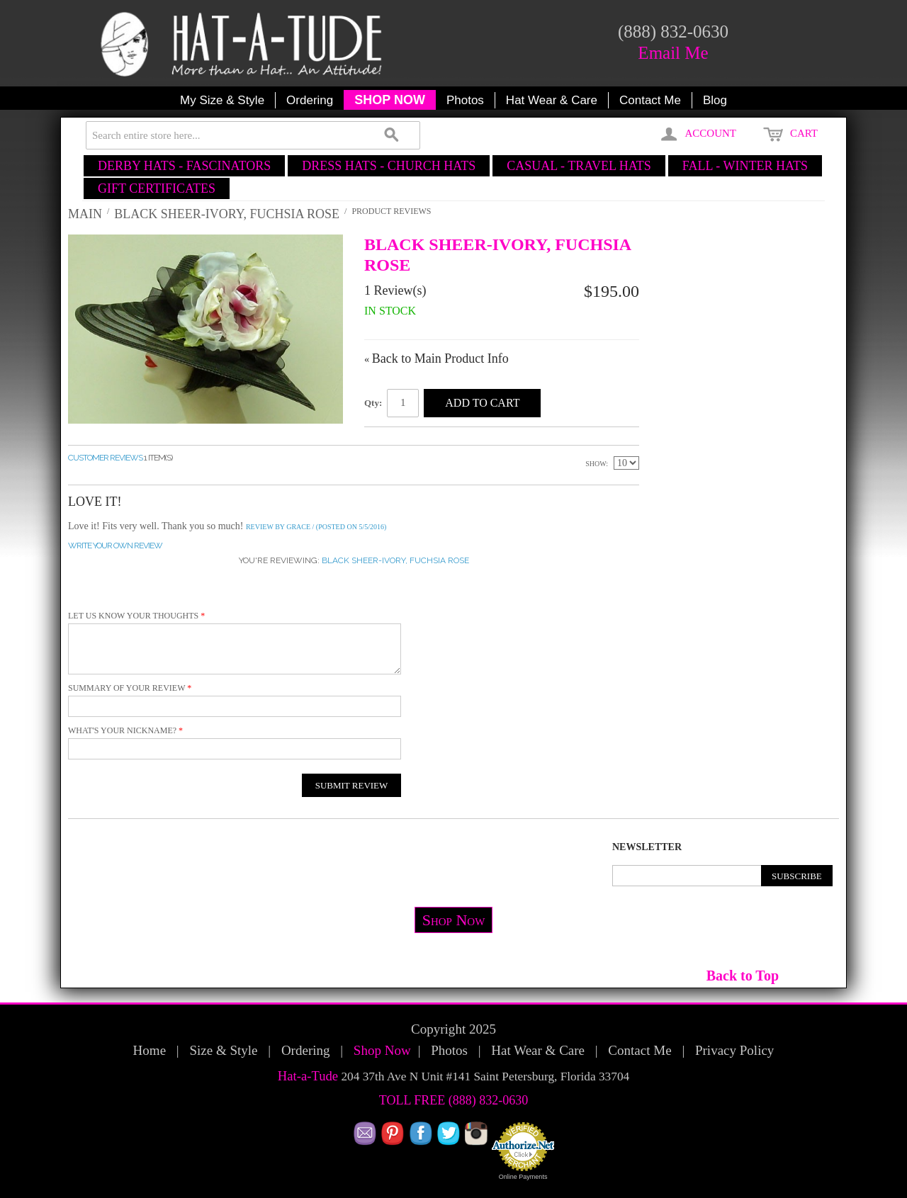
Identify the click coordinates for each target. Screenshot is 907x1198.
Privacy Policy (734, 1050)
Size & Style (223, 1050)
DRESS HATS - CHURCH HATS (388, 166)
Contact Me (650, 100)
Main (85, 214)
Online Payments (523, 1176)
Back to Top (742, 975)
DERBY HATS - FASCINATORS (184, 166)
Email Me (673, 52)
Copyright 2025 (453, 1029)
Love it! (94, 502)
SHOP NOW (389, 100)
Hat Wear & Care (551, 100)
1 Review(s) (395, 290)
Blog (715, 100)
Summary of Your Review (126, 688)
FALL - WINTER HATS (745, 166)
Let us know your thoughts (133, 616)
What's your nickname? (122, 730)
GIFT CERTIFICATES (156, 188)
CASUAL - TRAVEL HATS (579, 166)
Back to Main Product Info (436, 358)
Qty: (373, 402)
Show (595, 464)
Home (149, 1050)
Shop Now (453, 920)
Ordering (309, 100)
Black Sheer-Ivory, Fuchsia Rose (226, 214)
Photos (465, 100)
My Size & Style (222, 100)
